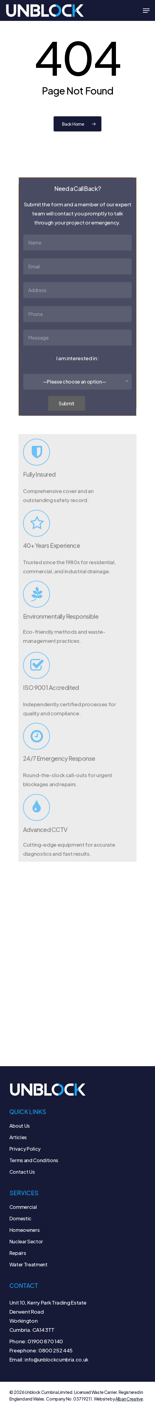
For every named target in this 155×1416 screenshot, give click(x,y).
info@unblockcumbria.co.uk (56, 1359)
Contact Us (22, 1172)
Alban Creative (129, 1398)
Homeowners (24, 1230)
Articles (18, 1137)
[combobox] (77, 393)
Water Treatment (28, 1264)
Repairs (17, 1253)
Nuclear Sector (26, 1241)
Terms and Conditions (33, 1160)
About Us (19, 1126)
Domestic (20, 1218)
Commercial (23, 1207)
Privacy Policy (25, 1149)
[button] (146, 11)
